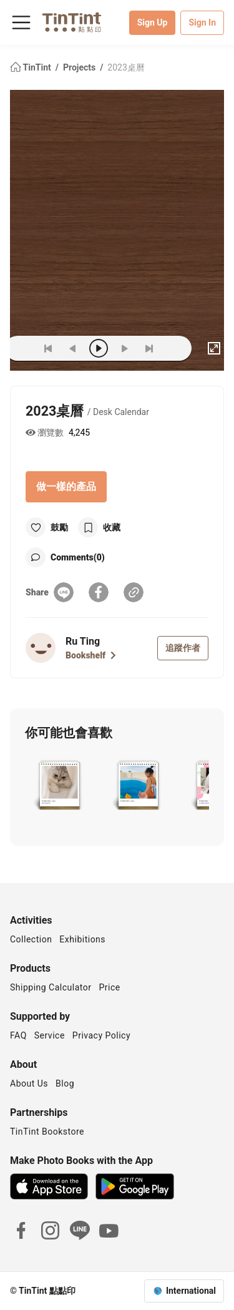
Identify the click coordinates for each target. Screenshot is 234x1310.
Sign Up (152, 22)
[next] (124, 348)
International (191, 1291)
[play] (99, 348)
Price (109, 987)
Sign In (202, 22)
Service (49, 1035)
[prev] (73, 348)
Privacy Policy (101, 1035)
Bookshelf (91, 655)
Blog (65, 1083)
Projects (80, 67)
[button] (59, 786)
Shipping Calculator (51, 987)
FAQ (18, 1035)
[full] (214, 348)
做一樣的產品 (66, 486)
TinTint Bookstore (47, 1131)
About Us (29, 1083)
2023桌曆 (125, 67)
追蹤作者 (182, 648)
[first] (48, 348)
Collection (31, 939)
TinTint (31, 67)
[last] (149, 348)
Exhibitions (82, 939)
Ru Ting (83, 641)
